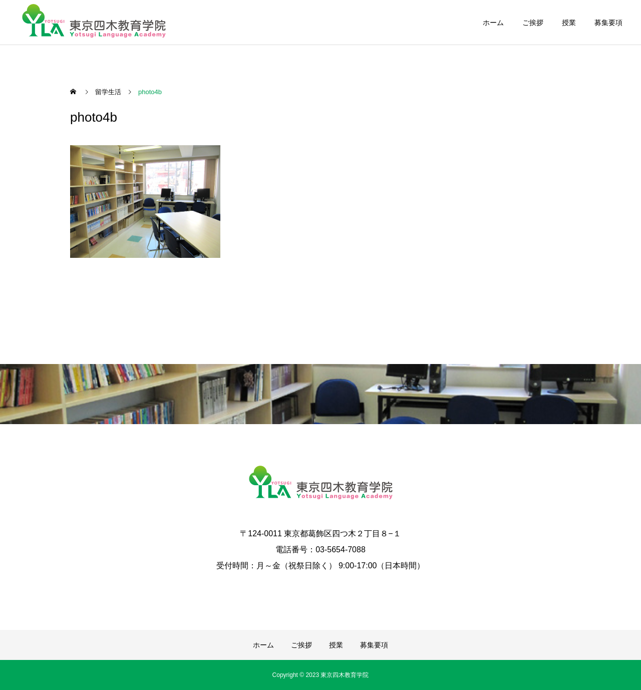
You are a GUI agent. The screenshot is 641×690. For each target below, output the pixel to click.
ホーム (493, 23)
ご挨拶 (532, 23)
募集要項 (608, 23)
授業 (569, 23)
